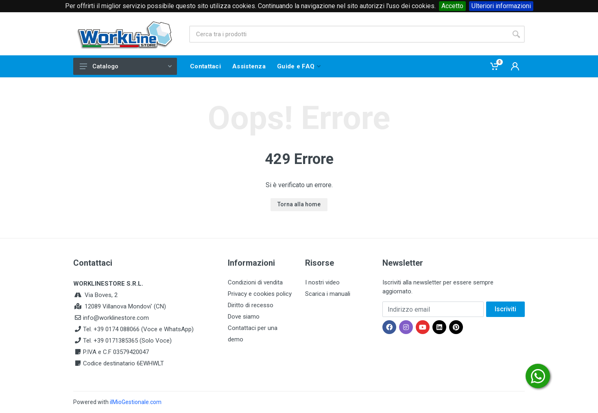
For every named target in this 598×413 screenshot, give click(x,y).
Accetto (452, 6)
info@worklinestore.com (116, 317)
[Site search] (348, 34)
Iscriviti (505, 309)
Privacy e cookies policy (260, 293)
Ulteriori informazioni (501, 6)
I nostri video (322, 282)
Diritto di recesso (250, 305)
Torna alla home (299, 204)
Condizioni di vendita (255, 282)
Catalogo (126, 66)
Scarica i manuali (327, 293)
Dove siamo (244, 316)
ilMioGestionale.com (136, 402)
